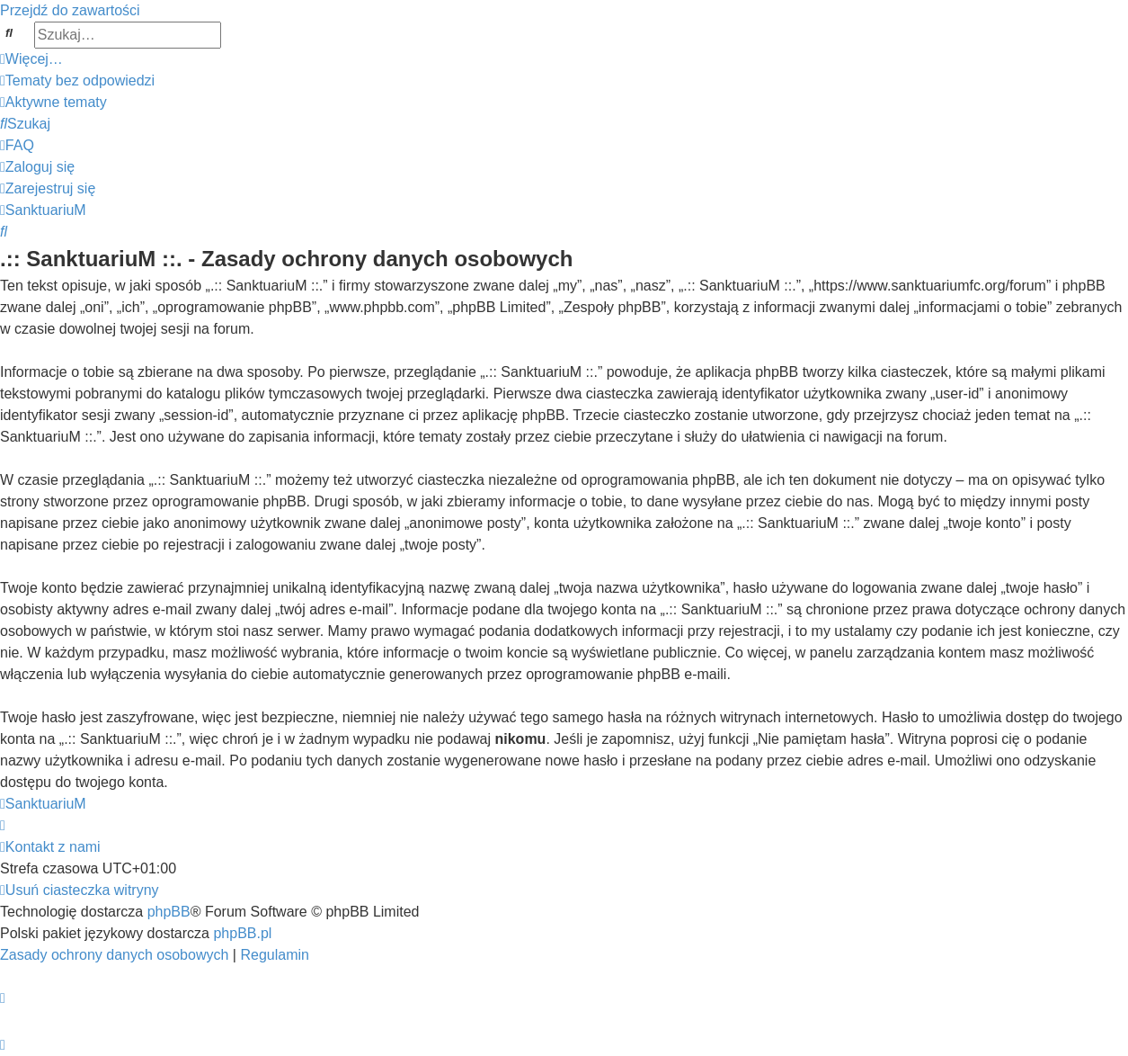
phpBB (169, 911)
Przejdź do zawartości (70, 10)
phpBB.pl (242, 933)
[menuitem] (77, 80)
